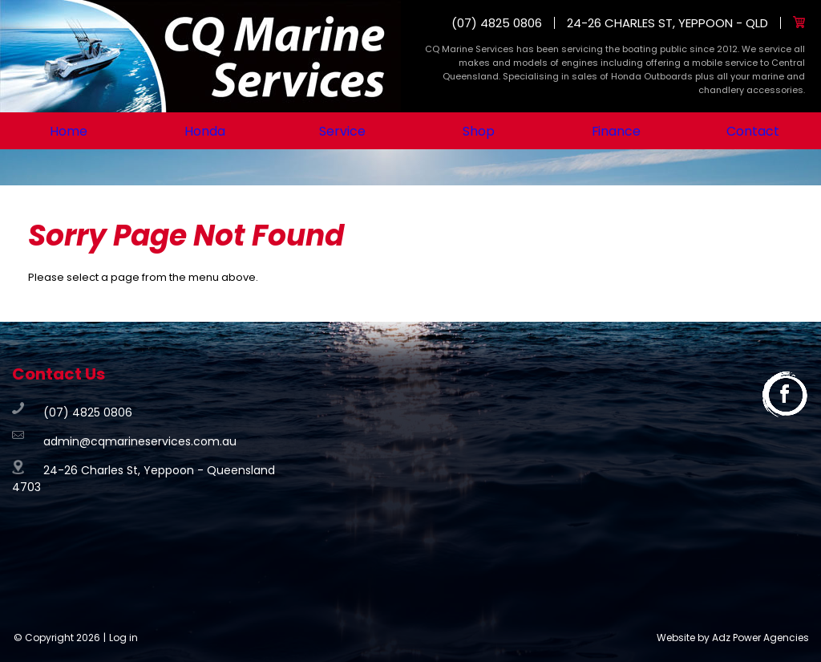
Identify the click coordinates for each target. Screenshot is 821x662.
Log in (123, 637)
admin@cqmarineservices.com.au (140, 441)
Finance (616, 131)
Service (342, 131)
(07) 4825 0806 (496, 22)
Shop (479, 131)
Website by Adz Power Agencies (733, 637)
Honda (205, 131)
